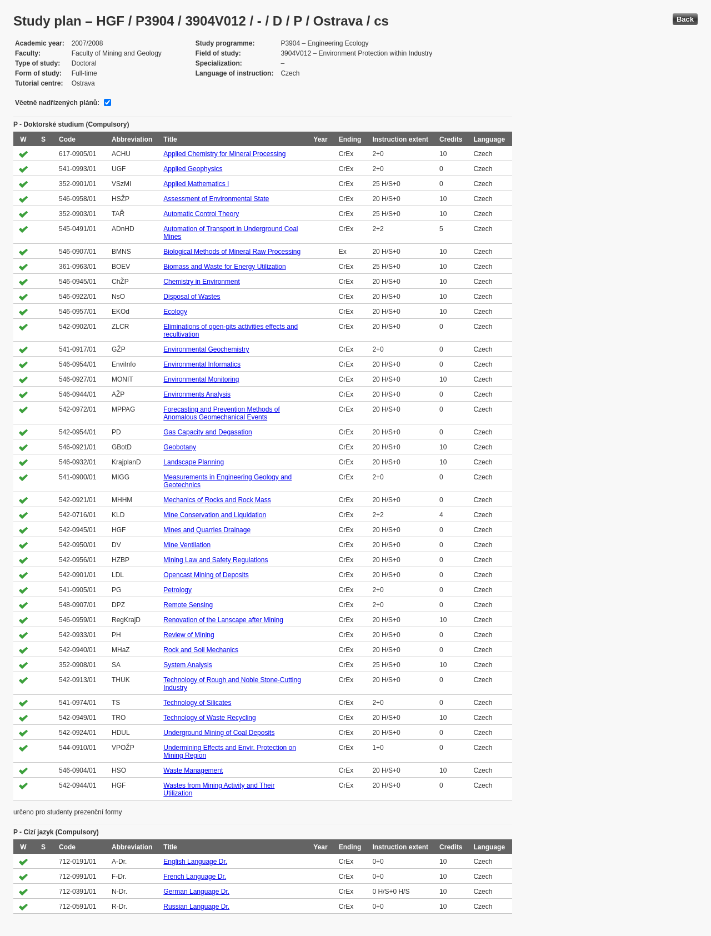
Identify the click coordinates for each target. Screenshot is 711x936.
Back (685, 19)
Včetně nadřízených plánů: (57, 103)
